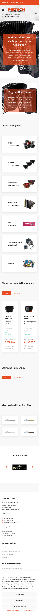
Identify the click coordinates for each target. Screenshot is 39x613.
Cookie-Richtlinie (9, 610)
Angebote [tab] (6, 293)
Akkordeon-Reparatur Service (11, 551)
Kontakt (4, 2)
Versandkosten (9, 348)
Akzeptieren (19, 595)
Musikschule (5, 558)
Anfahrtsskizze (6, 514)
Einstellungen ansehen (19, 606)
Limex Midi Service (7, 554)
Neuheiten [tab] (17, 293)
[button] (36, 573)
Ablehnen (19, 600)
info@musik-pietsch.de (11, 522)
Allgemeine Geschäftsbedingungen (12, 568)
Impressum (31, 610)
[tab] (14, 76)
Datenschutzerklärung (21, 610)
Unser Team (5, 548)
